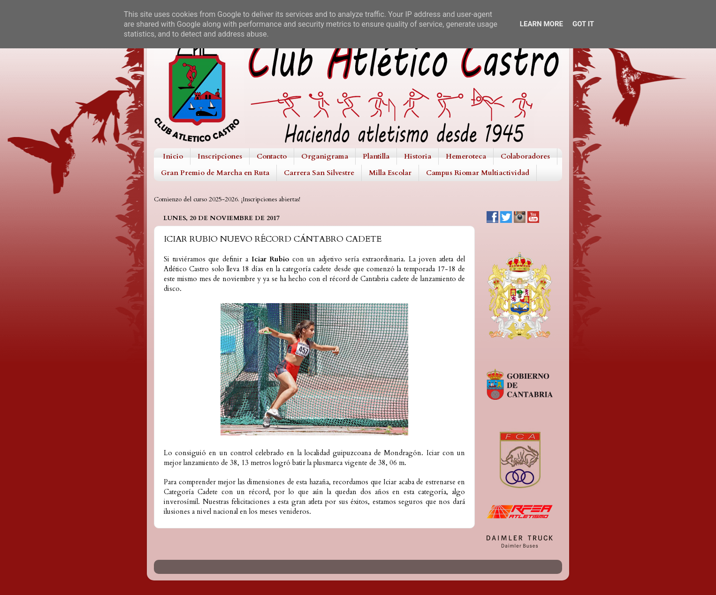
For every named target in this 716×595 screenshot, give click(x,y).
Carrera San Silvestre (319, 172)
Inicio (173, 156)
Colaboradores (525, 156)
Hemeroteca (466, 156)
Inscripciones (220, 156)
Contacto (272, 156)
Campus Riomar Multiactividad (477, 172)
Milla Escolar (390, 172)
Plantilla (376, 156)
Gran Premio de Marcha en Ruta (215, 172)
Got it (583, 24)
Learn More (541, 24)
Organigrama (324, 156)
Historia (417, 156)
